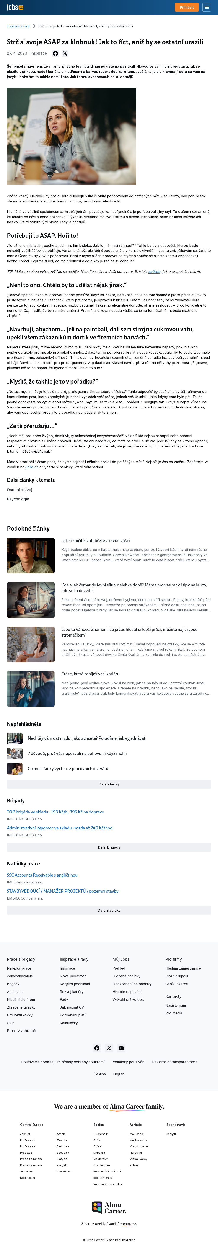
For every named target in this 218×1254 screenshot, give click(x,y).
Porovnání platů (73, 1015)
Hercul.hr (136, 1152)
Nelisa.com (27, 1177)
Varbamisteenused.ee (108, 1184)
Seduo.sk (63, 1152)
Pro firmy (173, 959)
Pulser (134, 1165)
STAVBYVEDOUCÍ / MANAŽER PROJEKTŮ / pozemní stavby (63, 891)
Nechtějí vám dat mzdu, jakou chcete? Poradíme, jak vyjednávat (86, 738)
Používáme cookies (37, 1062)
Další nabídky (109, 910)
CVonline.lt (100, 1134)
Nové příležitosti (73, 976)
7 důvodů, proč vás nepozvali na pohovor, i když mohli (77, 753)
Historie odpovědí (126, 991)
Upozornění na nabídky (132, 984)
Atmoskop (27, 1171)
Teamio (62, 1140)
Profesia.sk (27, 1140)
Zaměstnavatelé (20, 976)
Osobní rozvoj (19, 489)
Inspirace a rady (18, 26)
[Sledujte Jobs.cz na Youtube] (121, 1048)
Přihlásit (187, 7)
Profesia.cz (27, 1146)
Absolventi (15, 991)
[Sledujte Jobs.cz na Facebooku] (97, 1048)
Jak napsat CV (72, 1007)
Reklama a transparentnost (174, 1062)
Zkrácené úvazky (21, 1007)
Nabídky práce (19, 968)
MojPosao (136, 1134)
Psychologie (18, 499)
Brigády (13, 984)
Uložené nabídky (126, 976)
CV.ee (97, 1146)
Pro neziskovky (20, 1015)
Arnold (61, 1134)
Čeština (100, 1074)
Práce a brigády (21, 959)
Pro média (173, 1013)
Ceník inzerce (176, 984)
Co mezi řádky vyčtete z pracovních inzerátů (68, 768)
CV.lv (96, 1140)
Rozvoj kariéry (72, 991)
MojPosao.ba (138, 1140)
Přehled (118, 968)
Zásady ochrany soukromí (82, 1062)
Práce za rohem (31, 1165)
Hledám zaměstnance (183, 968)
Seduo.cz (63, 1146)
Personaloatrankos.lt (107, 1171)
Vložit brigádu (176, 976)
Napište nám (175, 1005)
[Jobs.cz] (15, 7)
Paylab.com (64, 1171)
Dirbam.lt (99, 1152)
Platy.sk (62, 1165)
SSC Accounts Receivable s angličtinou (42, 875)
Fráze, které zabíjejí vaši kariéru (90, 674)
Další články (109, 784)
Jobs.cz (31, 467)
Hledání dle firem (21, 999)
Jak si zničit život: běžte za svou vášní (96, 540)
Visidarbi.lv (100, 1159)
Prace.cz (26, 1152)
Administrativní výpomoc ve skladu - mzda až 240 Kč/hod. (60, 828)
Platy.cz (62, 1159)
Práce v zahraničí (21, 1031)
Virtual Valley (138, 1159)
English (118, 1074)
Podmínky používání (128, 1062)
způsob (154, 271)
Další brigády (109, 847)
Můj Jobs (120, 959)
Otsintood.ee (102, 1165)
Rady (64, 999)
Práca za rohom (31, 1159)
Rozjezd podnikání (75, 984)
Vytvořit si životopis (128, 999)
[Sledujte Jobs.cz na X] (109, 1048)
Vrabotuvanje (139, 1146)
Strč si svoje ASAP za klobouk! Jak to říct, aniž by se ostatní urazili (86, 26)
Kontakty (173, 996)
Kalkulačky (69, 1023)
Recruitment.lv (102, 1177)
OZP (10, 1023)
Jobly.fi (171, 1134)
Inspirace (67, 968)
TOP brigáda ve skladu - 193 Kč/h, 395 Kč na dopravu (55, 812)
